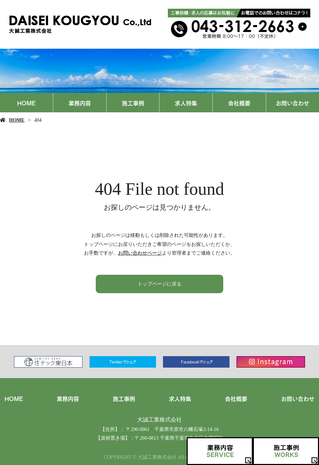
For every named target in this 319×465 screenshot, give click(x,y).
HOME (26, 102)
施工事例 (133, 102)
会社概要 (239, 102)
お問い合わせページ (140, 253)
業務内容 (80, 102)
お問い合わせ (292, 102)
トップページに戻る (159, 284)
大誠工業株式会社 (159, 420)
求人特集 (186, 102)
